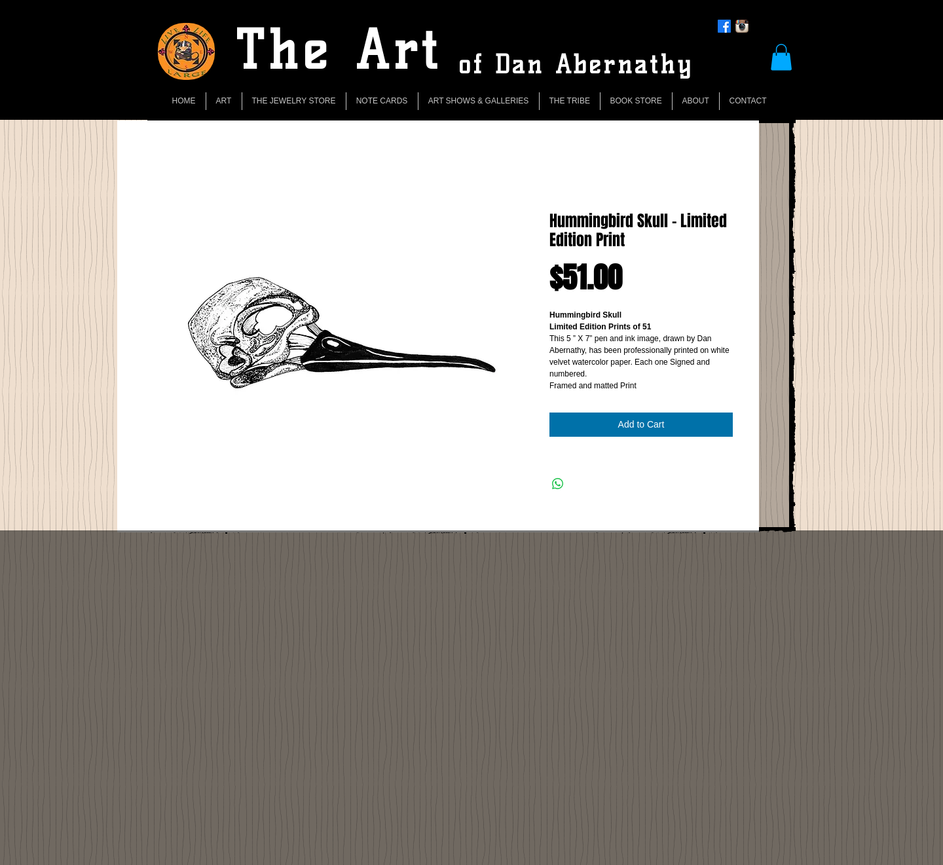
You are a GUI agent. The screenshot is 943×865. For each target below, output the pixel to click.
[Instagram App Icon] (742, 26)
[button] (781, 57)
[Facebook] (724, 26)
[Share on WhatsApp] (558, 484)
